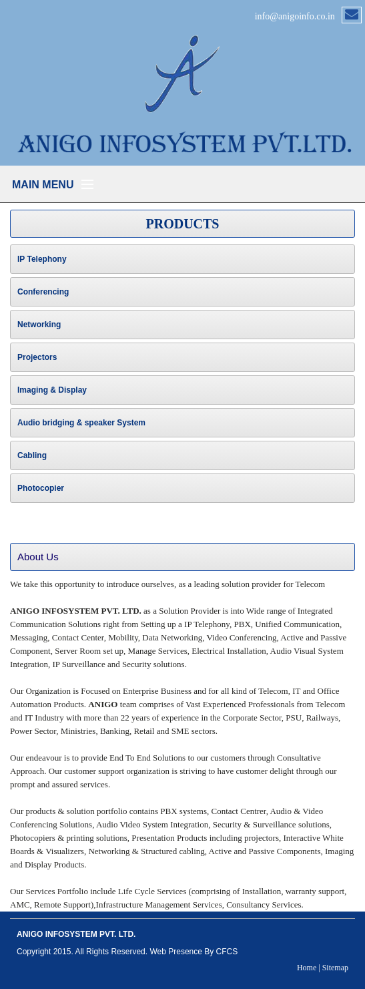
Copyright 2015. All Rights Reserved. (82, 951)
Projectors (37, 357)
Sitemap (335, 967)
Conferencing (43, 291)
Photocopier (40, 488)
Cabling (32, 455)
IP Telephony (42, 259)
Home (306, 967)
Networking (39, 324)
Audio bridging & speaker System (81, 422)
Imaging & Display (52, 390)
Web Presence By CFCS (193, 951)
